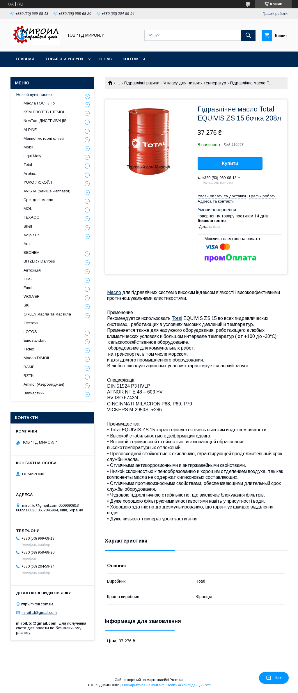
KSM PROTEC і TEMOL (44, 112)
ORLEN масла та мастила (47, 314)
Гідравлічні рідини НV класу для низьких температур (175, 83)
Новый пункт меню (34, 94)
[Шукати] (248, 35)
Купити (230, 163)
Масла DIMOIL (37, 358)
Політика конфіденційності (188, 685)
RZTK (28, 375)
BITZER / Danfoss (39, 261)
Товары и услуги (64, 59)
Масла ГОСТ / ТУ (39, 103)
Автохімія (32, 270)
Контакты (134, 59)
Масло (114, 292)
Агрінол (31, 173)
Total (177, 318)
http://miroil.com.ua (37, 604)
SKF (27, 305)
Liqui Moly (32, 156)
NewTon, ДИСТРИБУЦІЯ (45, 120)
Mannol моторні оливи (44, 138)
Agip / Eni (32, 235)
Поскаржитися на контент (143, 685)
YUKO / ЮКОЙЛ (38, 182)
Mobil (28, 147)
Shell (28, 226)
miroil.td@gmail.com (39, 612)
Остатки (31, 323)
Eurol (28, 288)
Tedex (29, 349)
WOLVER (32, 296)
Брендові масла (38, 200)
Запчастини (34, 393)
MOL (28, 208)
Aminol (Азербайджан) (44, 384)
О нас (105, 59)
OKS (28, 279)
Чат (274, 677)
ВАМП (29, 367)
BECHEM (32, 252)
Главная (25, 59)
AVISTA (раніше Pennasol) (47, 191)
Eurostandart (34, 340)
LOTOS (30, 331)
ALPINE (30, 129)
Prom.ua (176, 680)
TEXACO (32, 217)
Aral (27, 244)
